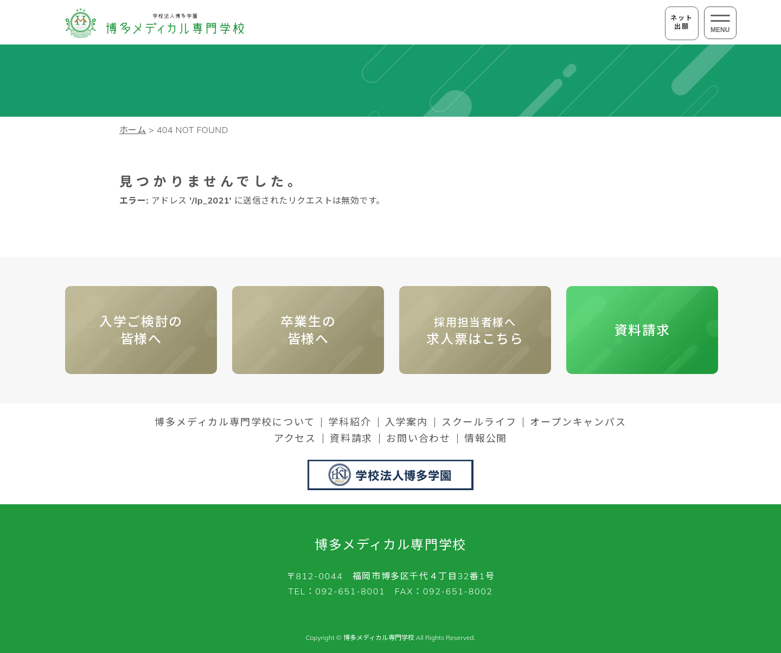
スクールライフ (479, 422)
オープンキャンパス (578, 422)
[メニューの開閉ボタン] (720, 23)
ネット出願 (681, 22)
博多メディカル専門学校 (390, 544)
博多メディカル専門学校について (235, 422)
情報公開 (485, 438)
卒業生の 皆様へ (308, 330)
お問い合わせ (418, 438)
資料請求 (642, 330)
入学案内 (406, 422)
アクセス (295, 438)
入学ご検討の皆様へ (141, 330)
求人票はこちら (474, 331)
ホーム (132, 129)
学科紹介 (349, 422)
